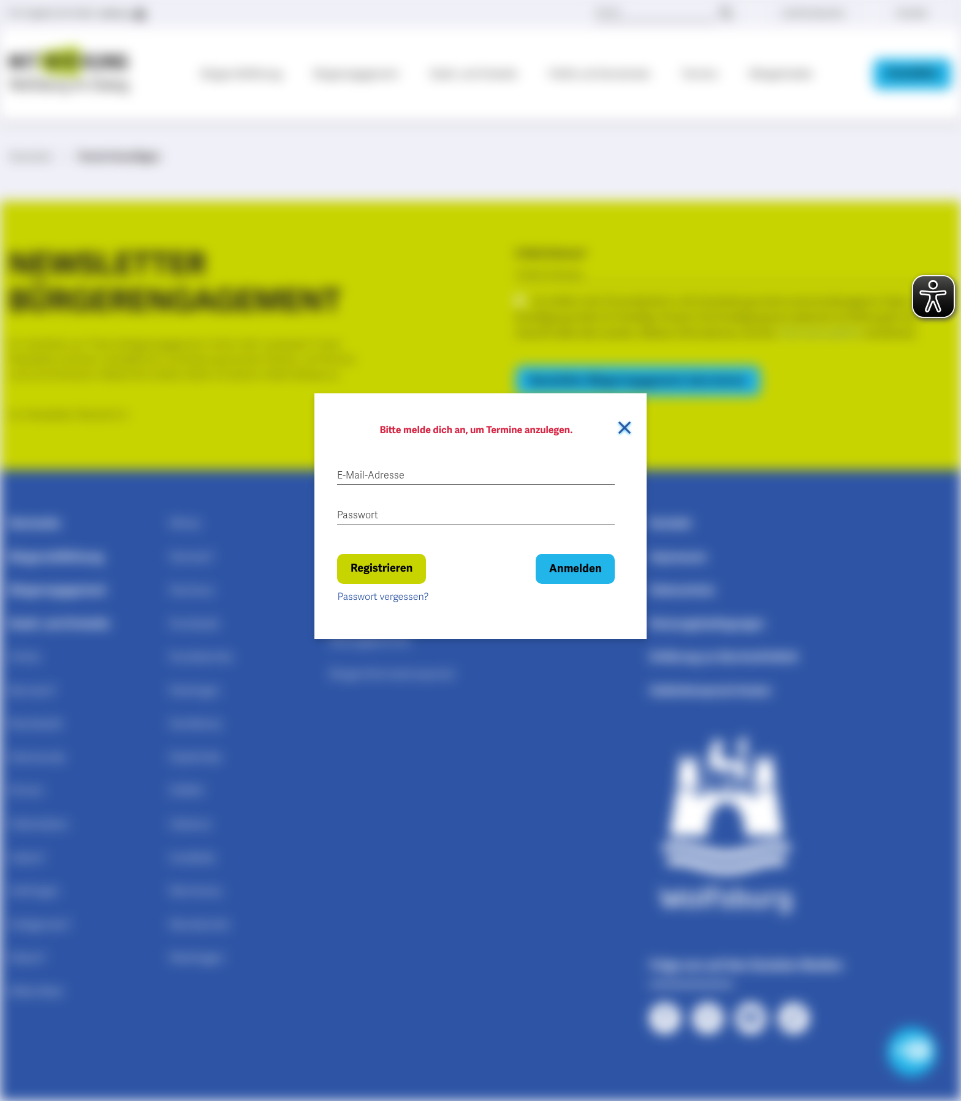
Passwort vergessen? (382, 597)
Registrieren (381, 568)
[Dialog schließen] (624, 427)
